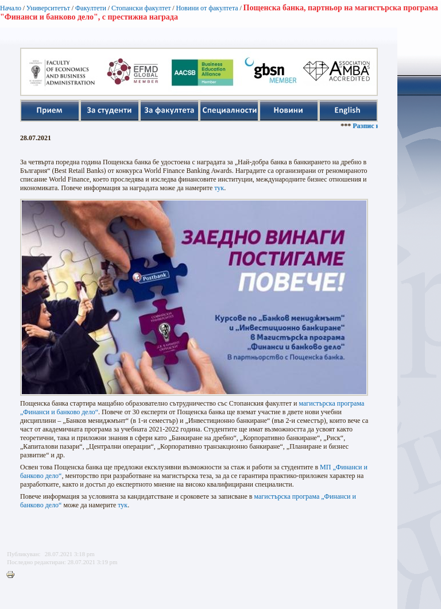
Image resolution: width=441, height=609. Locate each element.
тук (219, 188)
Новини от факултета (207, 8)
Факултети (90, 8)
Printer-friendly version (13, 575)
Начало (10, 8)
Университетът (48, 8)
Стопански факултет (141, 8)
